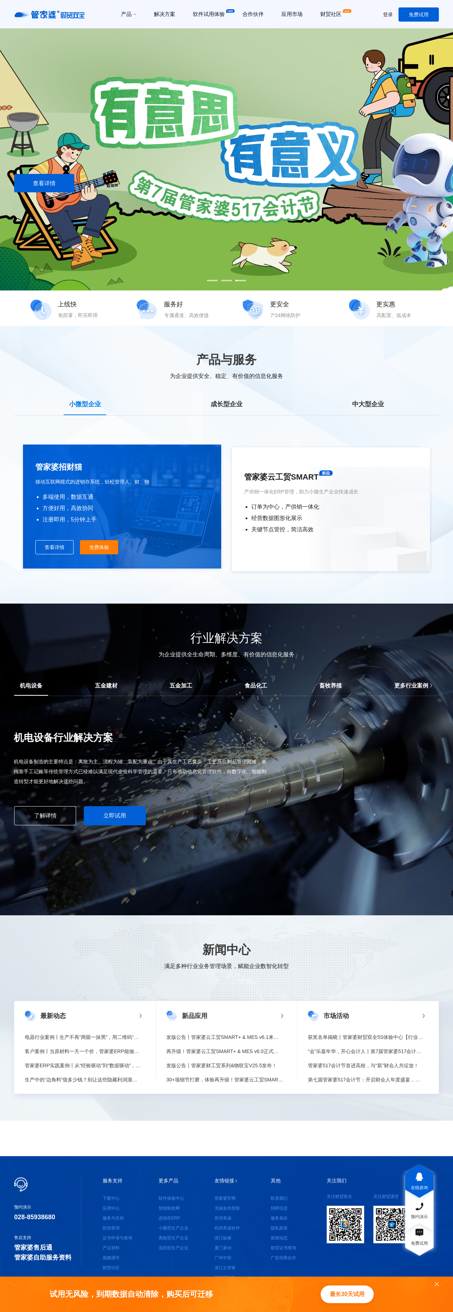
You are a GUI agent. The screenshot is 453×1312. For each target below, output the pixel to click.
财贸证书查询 (283, 1247)
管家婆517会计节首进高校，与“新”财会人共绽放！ (363, 1065)
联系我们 (279, 1198)
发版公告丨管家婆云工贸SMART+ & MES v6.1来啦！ (224, 1037)
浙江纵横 (222, 1237)
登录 (388, 14)
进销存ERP (169, 1218)
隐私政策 (279, 1228)
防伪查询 (111, 1228)
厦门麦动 (222, 1247)
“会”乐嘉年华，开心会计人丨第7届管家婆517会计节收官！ (366, 1051)
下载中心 (111, 1198)
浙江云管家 (225, 1267)
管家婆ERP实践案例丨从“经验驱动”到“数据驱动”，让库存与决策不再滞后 (83, 1065)
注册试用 (113, 183)
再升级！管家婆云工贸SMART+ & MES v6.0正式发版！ (224, 1051)
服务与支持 (113, 1218)
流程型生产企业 (173, 1247)
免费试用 (419, 14)
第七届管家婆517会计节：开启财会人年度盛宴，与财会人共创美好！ (366, 1079)
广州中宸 (222, 1257)
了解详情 (45, 816)
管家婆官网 (225, 1198)
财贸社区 (111, 1267)
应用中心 (111, 1208)
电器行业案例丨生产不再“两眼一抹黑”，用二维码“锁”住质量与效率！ (83, 1037)
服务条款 (279, 1218)
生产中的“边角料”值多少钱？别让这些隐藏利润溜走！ (83, 1079)
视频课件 (111, 1257)
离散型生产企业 (173, 1237)
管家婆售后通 (33, 1247)
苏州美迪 (222, 1218)
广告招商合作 (283, 1257)
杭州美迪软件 (227, 1228)
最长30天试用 (347, 1294)
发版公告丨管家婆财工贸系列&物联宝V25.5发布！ (221, 1065)
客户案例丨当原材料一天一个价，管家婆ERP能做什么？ (83, 1051)
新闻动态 (279, 1237)
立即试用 (114, 816)
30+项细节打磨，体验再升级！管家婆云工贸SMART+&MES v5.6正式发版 (224, 1079)
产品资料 (111, 1247)
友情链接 (225, 1180)
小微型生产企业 (173, 1228)
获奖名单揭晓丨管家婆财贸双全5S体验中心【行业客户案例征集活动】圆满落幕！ (366, 1037)
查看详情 (44, 183)
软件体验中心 (171, 1198)
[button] (212, 280)
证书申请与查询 (117, 1237)
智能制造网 (169, 1208)
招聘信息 (279, 1208)
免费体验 (99, 547)
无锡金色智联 (227, 1208)
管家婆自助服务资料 (42, 1257)
